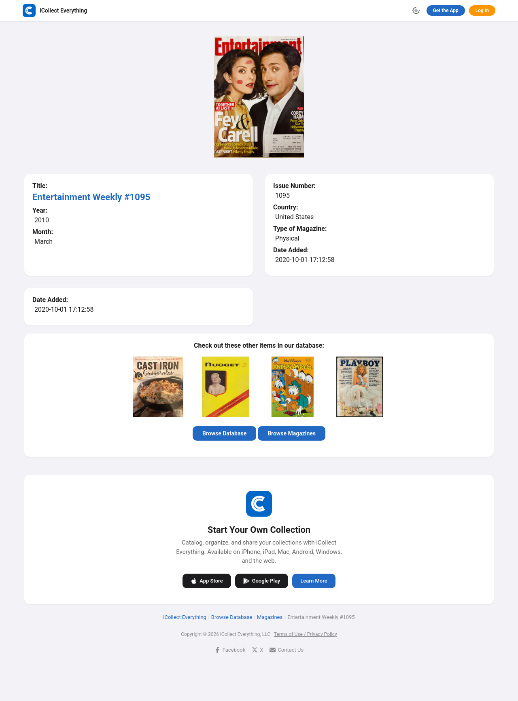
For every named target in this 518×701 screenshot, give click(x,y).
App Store (207, 581)
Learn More (313, 581)
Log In (482, 10)
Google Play (261, 581)
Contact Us (287, 650)
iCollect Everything (184, 617)
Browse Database (224, 433)
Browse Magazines (291, 433)
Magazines (269, 617)
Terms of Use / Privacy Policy (305, 634)
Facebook (229, 650)
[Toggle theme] (416, 10)
